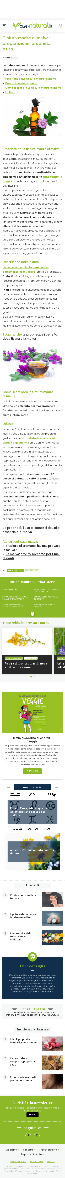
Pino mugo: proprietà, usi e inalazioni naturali (15, 598)
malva (52, 78)
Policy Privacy (36, 1161)
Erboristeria (32, 571)
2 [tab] (34, 676)
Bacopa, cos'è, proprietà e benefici (46, 598)
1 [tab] (31, 676)
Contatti (28, 1149)
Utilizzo (10, 92)
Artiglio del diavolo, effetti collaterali (47, 590)
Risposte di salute (31, 1154)
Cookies (51, 1161)
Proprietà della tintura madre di (26, 78)
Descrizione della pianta (21, 83)
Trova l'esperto (48, 1149)
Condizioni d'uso (18, 1161)
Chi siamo (11, 1149)
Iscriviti (32, 1115)
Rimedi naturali (16, 571)
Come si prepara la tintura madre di (29, 87)
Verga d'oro (8, 590)
